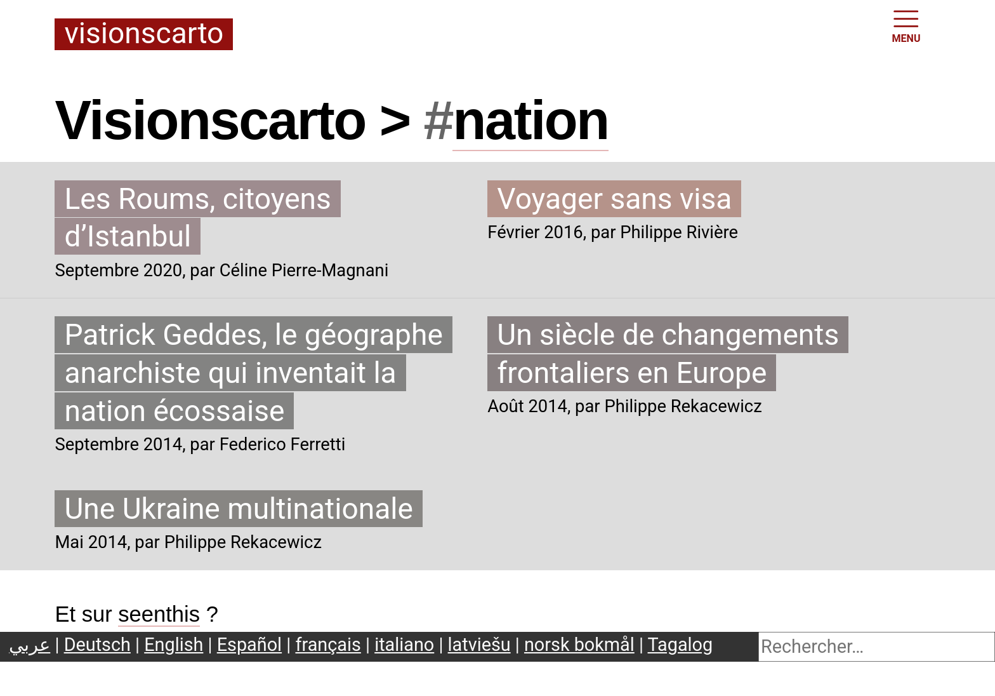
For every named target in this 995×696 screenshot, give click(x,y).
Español (249, 644)
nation (530, 120)
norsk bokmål (579, 644)
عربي (29, 644)
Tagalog (680, 644)
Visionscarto (143, 34)
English (173, 644)
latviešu (479, 644)
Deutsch (97, 644)
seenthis (159, 614)
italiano (404, 644)
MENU (906, 25)
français (327, 644)
